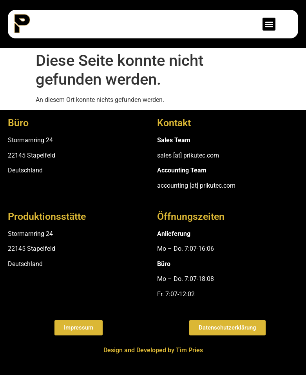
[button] (269, 24)
